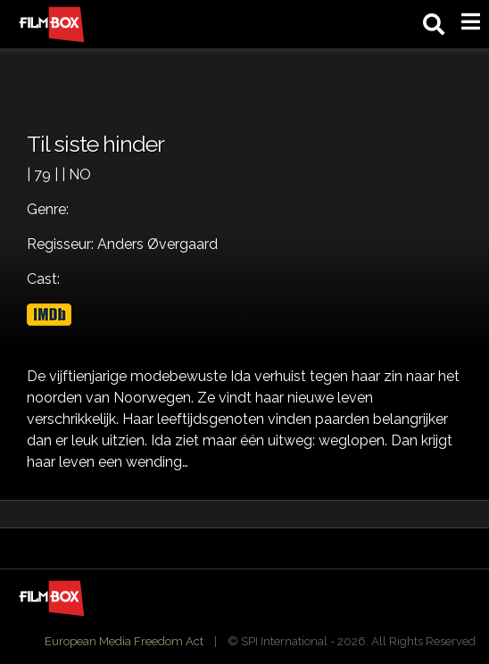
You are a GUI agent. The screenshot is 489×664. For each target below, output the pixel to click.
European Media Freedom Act (124, 641)
